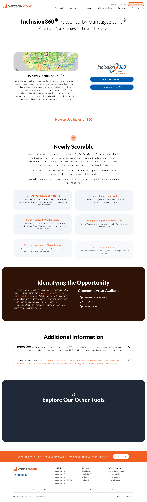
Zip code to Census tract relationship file (53, 361)
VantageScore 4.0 (60, 471)
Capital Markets (88, 490)
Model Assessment (115, 477)
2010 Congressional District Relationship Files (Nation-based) (95, 364)
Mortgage (25, 490)
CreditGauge (86, 471)
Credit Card (44, 490)
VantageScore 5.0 (60, 477)
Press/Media (113, 4)
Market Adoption (114, 474)
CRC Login (122, 4)
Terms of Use (130, 496)
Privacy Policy (120, 496)
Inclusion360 (86, 474)
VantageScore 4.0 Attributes (63, 480)
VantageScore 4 (60, 474)
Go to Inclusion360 (112, 79)
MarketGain (86, 480)
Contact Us (121, 456)
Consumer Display (59, 490)
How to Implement (115, 480)
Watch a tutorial (112, 87)
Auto (34, 490)
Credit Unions (73, 490)
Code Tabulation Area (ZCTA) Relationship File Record (88, 361)
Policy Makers (102, 490)
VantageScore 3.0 (60, 483)
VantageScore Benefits (116, 471)
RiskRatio (85, 477)
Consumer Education (118, 490)
